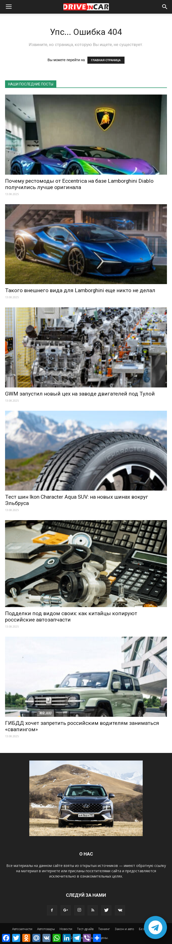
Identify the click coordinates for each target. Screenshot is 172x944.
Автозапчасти (22, 929)
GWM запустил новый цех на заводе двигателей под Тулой (80, 394)
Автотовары (46, 929)
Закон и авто (124, 929)
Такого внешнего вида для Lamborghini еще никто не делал (80, 290)
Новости (66, 929)
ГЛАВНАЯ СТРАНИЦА (106, 60)
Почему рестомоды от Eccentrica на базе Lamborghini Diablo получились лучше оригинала (79, 184)
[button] (165, 7)
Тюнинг (104, 929)
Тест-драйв (85, 929)
